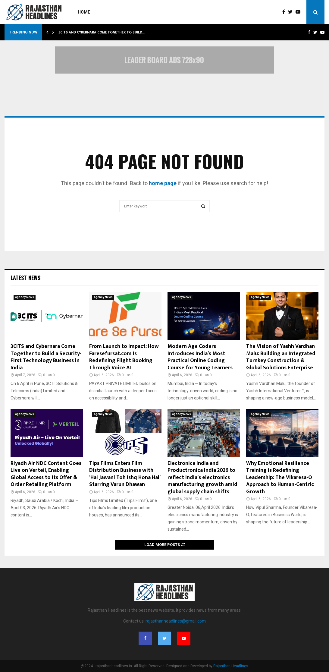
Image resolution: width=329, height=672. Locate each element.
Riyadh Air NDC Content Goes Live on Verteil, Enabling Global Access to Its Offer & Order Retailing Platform (46, 474)
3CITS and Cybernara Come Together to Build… (101, 32)
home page (163, 183)
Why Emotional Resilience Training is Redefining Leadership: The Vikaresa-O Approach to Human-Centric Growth (280, 477)
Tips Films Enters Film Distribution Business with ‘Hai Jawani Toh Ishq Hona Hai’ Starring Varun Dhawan (124, 474)
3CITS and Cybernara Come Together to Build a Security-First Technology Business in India (46, 357)
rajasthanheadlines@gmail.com (176, 621)
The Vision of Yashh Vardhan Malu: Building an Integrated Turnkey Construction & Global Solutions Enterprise (280, 357)
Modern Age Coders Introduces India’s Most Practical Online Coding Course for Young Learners (200, 357)
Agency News (24, 297)
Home (84, 12)
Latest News (25, 278)
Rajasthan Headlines (230, 666)
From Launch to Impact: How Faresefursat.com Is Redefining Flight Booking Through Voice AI (124, 357)
